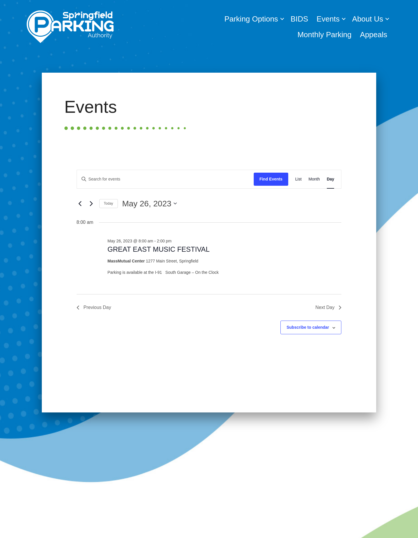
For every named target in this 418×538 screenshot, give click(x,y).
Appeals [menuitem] (373, 34)
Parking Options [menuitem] (251, 19)
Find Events (271, 179)
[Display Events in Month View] (314, 179)
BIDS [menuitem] (299, 19)
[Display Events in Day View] (330, 179)
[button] (282, 19)
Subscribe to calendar (308, 327)
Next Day (329, 307)
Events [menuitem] (328, 19)
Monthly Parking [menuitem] (325, 34)
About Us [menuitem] (367, 19)
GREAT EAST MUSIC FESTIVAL (158, 249)
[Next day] (91, 203)
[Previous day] (80, 203)
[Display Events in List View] (298, 179)
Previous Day (94, 307)
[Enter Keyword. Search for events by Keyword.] (165, 179)
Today (108, 203)
